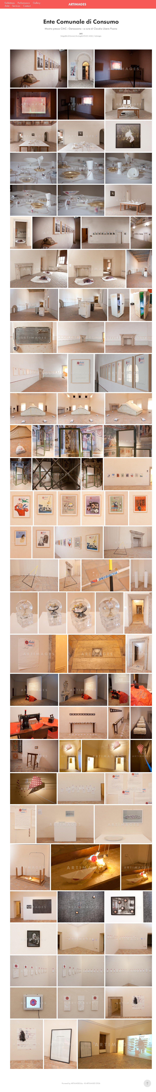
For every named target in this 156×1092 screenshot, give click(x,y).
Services (16, 5)
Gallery (36, 2)
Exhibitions (10, 2)
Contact (27, 5)
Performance (24, 2)
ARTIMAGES (77, 4)
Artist (7, 5)
